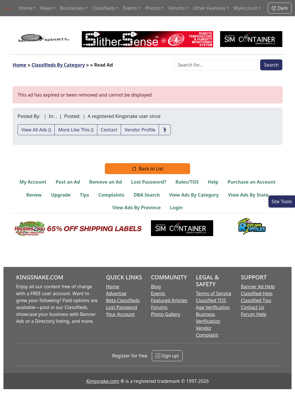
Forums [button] (176, 8)
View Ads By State (248, 195)
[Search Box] (216, 64)
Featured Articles (169, 300)
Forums (159, 307)
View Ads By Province (136, 207)
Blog (156, 286)
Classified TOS (211, 300)
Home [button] (25, 8)
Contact (109, 130)
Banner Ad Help (258, 286)
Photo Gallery (165, 314)
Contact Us (252, 307)
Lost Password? (148, 182)
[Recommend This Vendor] (165, 129)
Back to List (147, 168)
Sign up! (167, 356)
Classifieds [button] (103, 8)
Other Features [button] (209, 8)
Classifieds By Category (58, 65)
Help (213, 182)
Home (19, 65)
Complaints (111, 195)
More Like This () (75, 130)
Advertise (116, 293)
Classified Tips (256, 300)
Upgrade (61, 195)
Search (271, 65)
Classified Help (257, 293)
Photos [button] (152, 8)
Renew (33, 195)
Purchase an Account (252, 182)
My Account (32, 182)
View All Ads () (36, 130)
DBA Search (147, 195)
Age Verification (213, 307)
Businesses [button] (72, 8)
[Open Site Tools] (281, 201)
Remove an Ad (105, 182)
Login (176, 207)
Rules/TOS (186, 182)
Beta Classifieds (123, 300)
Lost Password (121, 307)
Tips (84, 195)
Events (158, 293)
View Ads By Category (194, 195)
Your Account (120, 314)
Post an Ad (68, 182)
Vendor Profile (139, 130)
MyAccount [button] (246, 8)
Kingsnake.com (102, 381)
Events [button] (130, 8)
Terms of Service (213, 293)
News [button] (46, 8)
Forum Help (253, 314)
